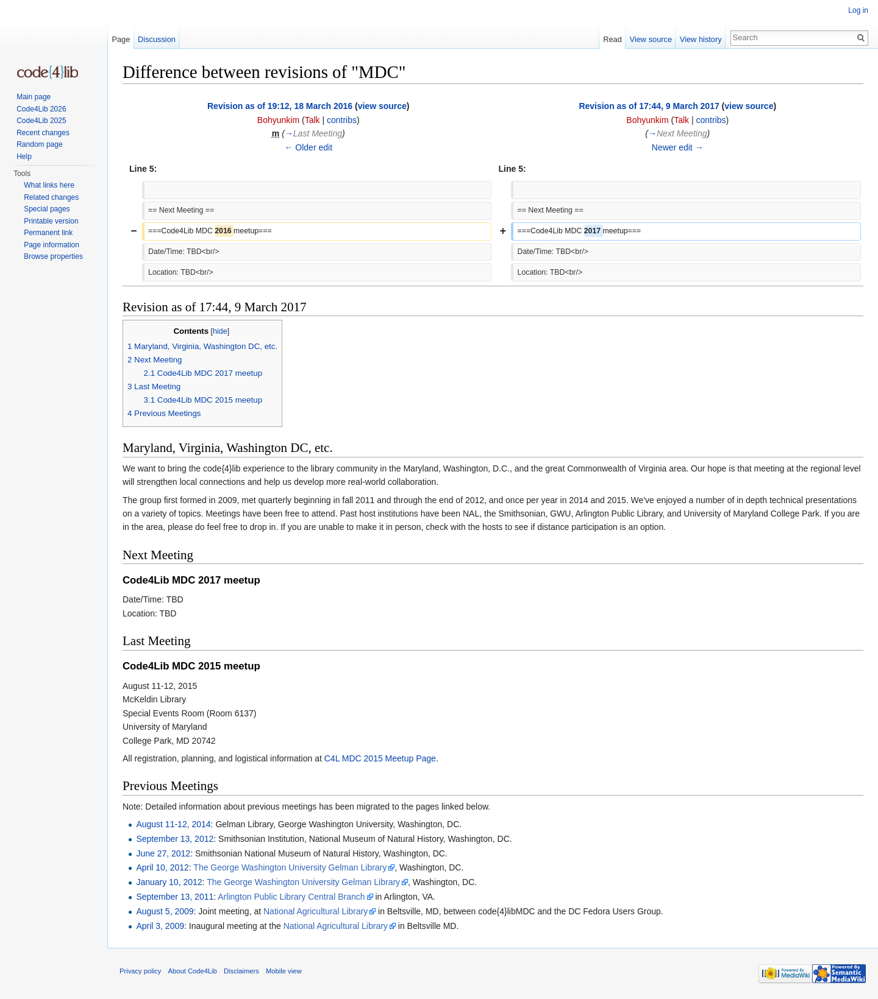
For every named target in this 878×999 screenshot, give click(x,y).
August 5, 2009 (164, 911)
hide (220, 331)
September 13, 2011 (174, 897)
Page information (51, 245)
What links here (49, 185)
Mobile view (283, 971)
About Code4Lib (192, 971)
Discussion (157, 39)
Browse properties (53, 256)
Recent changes (43, 133)
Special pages (47, 209)
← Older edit (308, 147)
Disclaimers (241, 971)
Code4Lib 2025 (41, 120)
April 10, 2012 (162, 867)
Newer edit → (678, 147)
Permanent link (48, 232)
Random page (39, 144)
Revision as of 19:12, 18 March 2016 (279, 106)
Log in (858, 10)
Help (24, 156)
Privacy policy (140, 971)
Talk (312, 120)
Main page (33, 97)
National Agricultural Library (315, 911)
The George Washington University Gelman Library (290, 867)
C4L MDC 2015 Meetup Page (380, 758)
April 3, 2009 (160, 926)
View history (701, 39)
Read (612, 39)
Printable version (51, 221)
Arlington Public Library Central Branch (291, 897)
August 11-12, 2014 (173, 824)
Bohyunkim (278, 120)
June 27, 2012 (163, 853)
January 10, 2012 (169, 882)
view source (382, 106)
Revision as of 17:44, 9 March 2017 (649, 106)
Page (121, 39)
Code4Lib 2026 (41, 109)
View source (651, 39)
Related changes (51, 197)
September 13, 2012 (174, 839)
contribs (342, 120)
